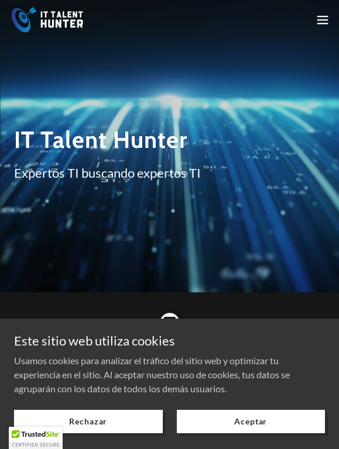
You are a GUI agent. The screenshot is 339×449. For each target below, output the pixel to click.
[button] (322, 20)
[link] (47, 19)
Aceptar (250, 421)
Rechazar (88, 421)
